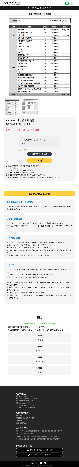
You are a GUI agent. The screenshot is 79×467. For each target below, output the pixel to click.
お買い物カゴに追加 (40, 154)
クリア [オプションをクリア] (24, 143)
